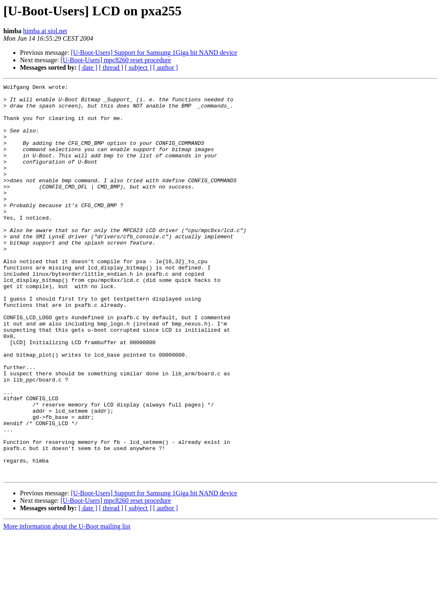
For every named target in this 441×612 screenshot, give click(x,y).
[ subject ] (138, 67)
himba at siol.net (45, 30)
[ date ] (87, 67)
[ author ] (165, 67)
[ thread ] (111, 67)
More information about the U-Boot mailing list (66, 604)
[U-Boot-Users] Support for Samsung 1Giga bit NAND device (154, 52)
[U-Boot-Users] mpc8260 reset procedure (116, 60)
